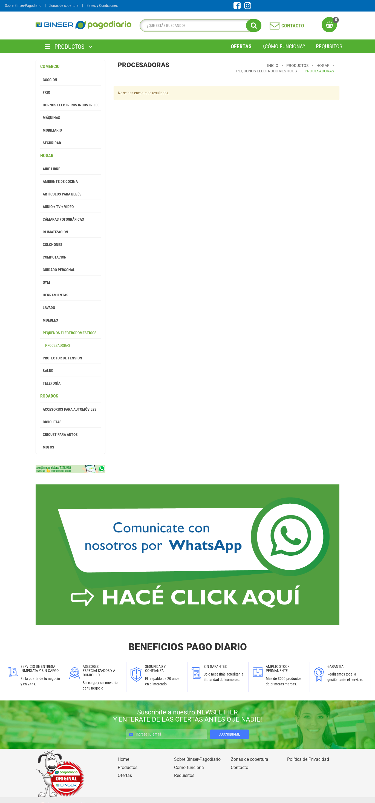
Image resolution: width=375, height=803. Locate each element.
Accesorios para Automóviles (68, 409)
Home (123, 759)
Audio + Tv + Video (57, 207)
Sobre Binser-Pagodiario (23, 5)
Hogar (46, 155)
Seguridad (50, 143)
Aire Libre (50, 169)
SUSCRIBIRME (229, 734)
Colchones (51, 244)
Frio (45, 92)
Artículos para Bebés (61, 194)
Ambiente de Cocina (59, 181)
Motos (47, 447)
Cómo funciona (189, 767)
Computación (53, 257)
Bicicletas (51, 422)
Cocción (48, 80)
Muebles (49, 320)
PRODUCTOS (68, 46)
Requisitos (329, 46)
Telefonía (50, 383)
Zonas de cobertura (64, 5)
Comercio (50, 66)
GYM (45, 282)
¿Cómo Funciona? (283, 46)
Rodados (49, 396)
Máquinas (50, 117)
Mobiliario (51, 130)
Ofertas (241, 46)
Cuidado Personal (57, 270)
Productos (297, 65)
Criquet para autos (59, 434)
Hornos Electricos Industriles (70, 105)
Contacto (239, 767)
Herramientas (54, 295)
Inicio (272, 65)
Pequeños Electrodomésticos (68, 333)
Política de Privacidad (308, 759)
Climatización (54, 232)
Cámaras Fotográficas (62, 219)
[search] (199, 25)
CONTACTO (287, 25)
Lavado (47, 307)
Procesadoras (55, 345)
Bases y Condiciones (102, 5)
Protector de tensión (61, 358)
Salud (46, 370)
